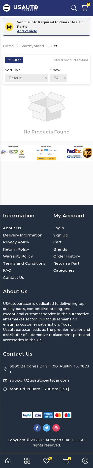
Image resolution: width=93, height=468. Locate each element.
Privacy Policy (16, 242)
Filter (14, 60)
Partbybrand (32, 46)
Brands (60, 249)
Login (58, 228)
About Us (12, 228)
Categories (63, 270)
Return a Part (66, 263)
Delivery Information (22, 235)
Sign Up (60, 235)
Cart (57, 242)
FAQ (7, 270)
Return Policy (16, 249)
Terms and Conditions (24, 263)
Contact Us (13, 277)
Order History (66, 256)
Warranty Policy (18, 256)
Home (8, 46)
